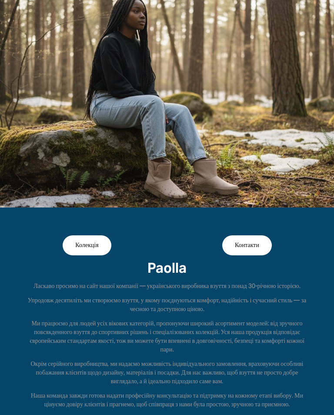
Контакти (247, 245)
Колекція (86, 245)
